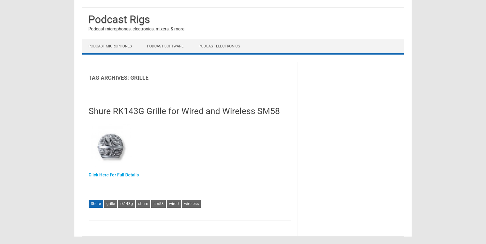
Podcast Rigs (119, 19)
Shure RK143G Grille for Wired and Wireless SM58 (184, 111)
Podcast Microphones (110, 46)
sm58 (158, 203)
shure (143, 203)
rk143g (126, 203)
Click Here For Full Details (114, 174)
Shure (96, 203)
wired (174, 203)
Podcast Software (165, 46)
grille (110, 203)
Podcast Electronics (219, 46)
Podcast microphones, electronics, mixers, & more (136, 28)
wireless (191, 203)
